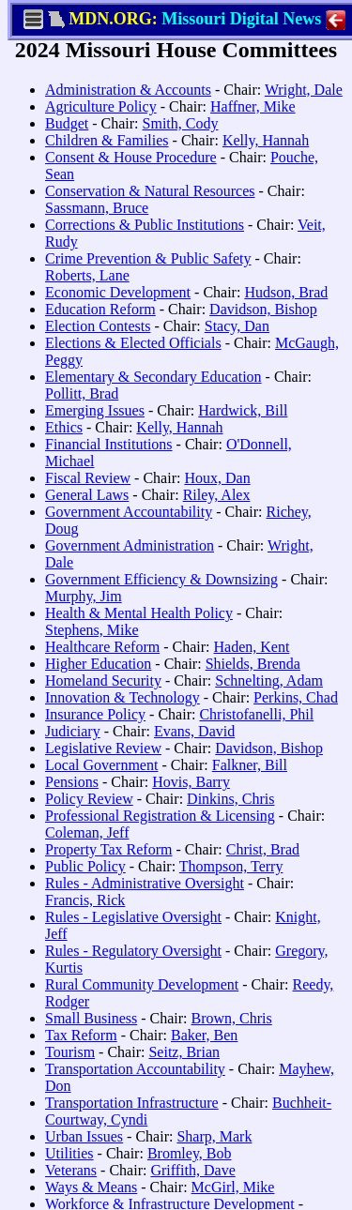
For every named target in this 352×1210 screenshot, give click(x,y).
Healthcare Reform (102, 647)
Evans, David (194, 731)
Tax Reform (81, 1035)
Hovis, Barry (191, 782)
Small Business (91, 1018)
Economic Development (118, 292)
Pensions (72, 782)
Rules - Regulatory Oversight (133, 951)
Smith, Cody (181, 123)
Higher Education (98, 664)
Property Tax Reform (108, 849)
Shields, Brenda (253, 664)
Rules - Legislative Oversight (133, 917)
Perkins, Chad (295, 697)
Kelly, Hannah (265, 140)
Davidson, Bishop (263, 309)
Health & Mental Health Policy (139, 613)
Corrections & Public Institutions (144, 225)
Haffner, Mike (253, 106)
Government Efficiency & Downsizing (161, 579)
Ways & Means (91, 1187)
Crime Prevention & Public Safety (148, 258)
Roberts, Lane (87, 275)
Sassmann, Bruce (96, 208)
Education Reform (100, 309)
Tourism (70, 1052)
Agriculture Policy (101, 106)
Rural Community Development (141, 984)
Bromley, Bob (189, 1153)
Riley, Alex (217, 495)
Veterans (71, 1170)
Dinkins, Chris (230, 799)
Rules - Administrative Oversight (144, 883)
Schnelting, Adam (269, 680)
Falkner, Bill (249, 765)
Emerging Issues (95, 410)
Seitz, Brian (184, 1052)
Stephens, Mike (92, 630)
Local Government (101, 765)
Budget (66, 123)
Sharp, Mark (214, 1136)
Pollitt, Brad (81, 393)
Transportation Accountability (135, 1069)
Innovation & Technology (122, 697)
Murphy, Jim (83, 596)
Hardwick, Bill (242, 410)
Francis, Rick (85, 900)
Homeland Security (103, 680)
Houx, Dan (217, 478)
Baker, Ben (204, 1035)
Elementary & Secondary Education (153, 377)
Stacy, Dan (237, 326)
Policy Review (89, 799)
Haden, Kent (251, 647)
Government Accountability (128, 512)
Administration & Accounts (128, 90)
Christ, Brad (262, 849)
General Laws (87, 495)
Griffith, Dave (192, 1170)
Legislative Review (103, 748)
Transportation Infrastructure (132, 1103)
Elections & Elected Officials (133, 343)
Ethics (64, 427)
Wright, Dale (304, 90)
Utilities (69, 1153)
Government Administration (129, 545)
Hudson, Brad (286, 292)
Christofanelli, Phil (256, 714)
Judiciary (72, 731)
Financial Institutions (109, 444)
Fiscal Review (87, 478)
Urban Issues (84, 1136)
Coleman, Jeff (87, 832)
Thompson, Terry (231, 866)
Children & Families (107, 140)
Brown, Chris (231, 1018)
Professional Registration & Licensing (160, 816)
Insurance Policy (95, 714)
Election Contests (97, 326)
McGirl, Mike (233, 1187)
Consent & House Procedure (131, 157)
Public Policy (85, 866)
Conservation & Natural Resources (150, 191)
